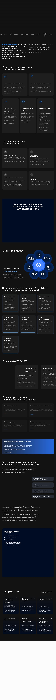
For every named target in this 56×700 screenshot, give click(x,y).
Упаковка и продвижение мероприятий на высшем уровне (43, 620)
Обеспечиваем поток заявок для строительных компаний (9, 600)
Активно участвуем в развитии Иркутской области (44, 599)
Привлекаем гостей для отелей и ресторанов (27, 599)
